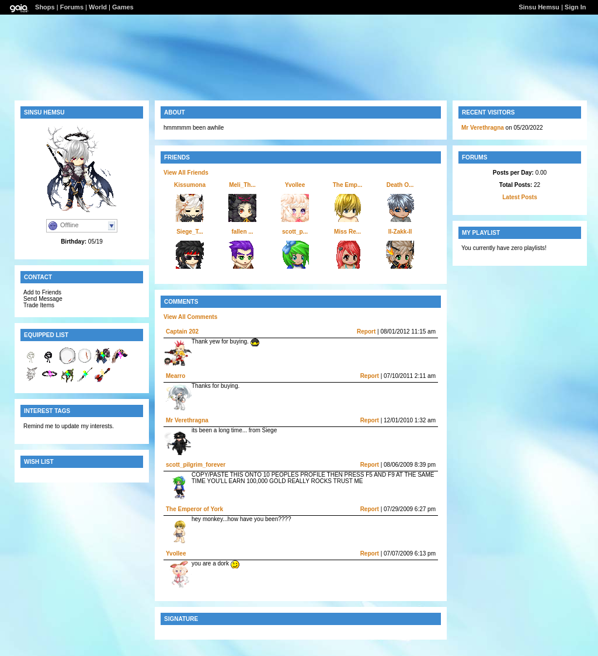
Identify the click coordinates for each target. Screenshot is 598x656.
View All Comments (190, 317)
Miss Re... (347, 231)
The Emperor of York (194, 509)
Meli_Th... (242, 185)
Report (366, 331)
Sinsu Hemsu (539, 7)
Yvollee (295, 185)
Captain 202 (182, 331)
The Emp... (348, 185)
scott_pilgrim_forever (195, 464)
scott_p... (295, 231)
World (98, 7)
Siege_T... (189, 231)
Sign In (575, 7)
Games (123, 7)
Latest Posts (519, 197)
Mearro (175, 376)
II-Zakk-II (400, 231)
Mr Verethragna (187, 420)
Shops (45, 7)
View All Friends (186, 172)
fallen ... (242, 231)
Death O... (400, 185)
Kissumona (190, 185)
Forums (72, 7)
